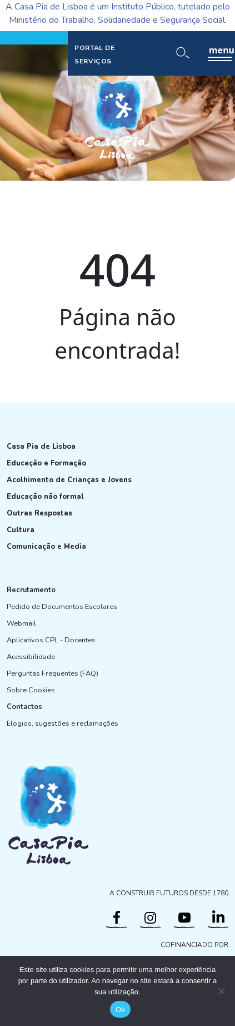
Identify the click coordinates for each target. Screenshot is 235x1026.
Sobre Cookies (31, 690)
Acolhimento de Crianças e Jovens (69, 480)
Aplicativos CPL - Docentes (51, 640)
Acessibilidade (31, 657)
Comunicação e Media (46, 547)
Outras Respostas (39, 513)
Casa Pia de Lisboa (41, 447)
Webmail (21, 623)
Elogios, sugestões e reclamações (62, 723)
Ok (120, 1009)
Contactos (24, 707)
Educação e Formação (46, 463)
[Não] (221, 991)
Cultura (20, 530)
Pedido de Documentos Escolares (62, 607)
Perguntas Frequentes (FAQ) (52, 673)
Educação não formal (45, 497)
